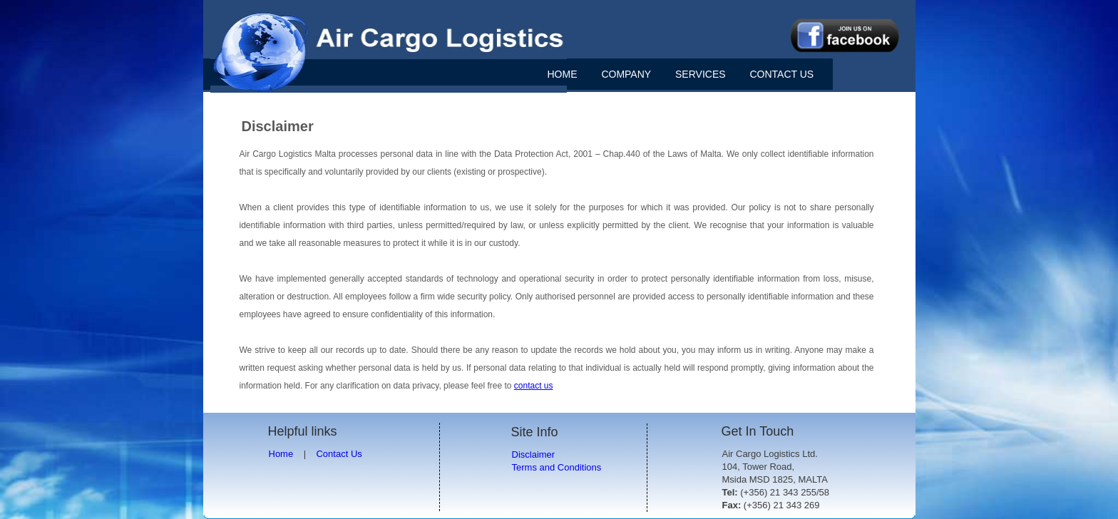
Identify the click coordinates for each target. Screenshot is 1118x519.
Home (281, 453)
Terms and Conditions (557, 467)
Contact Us (338, 453)
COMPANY (626, 74)
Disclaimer (533, 454)
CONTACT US (781, 74)
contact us (533, 386)
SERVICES (700, 74)
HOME (563, 74)
